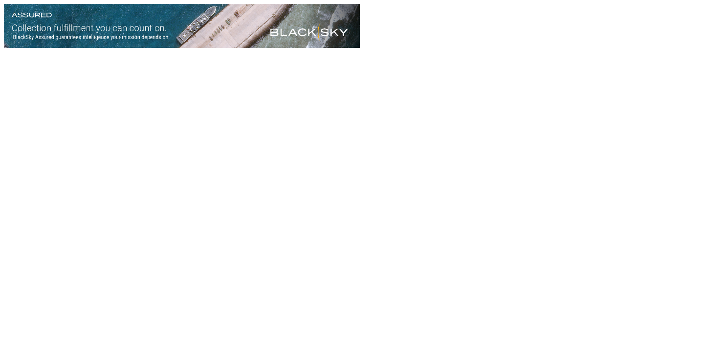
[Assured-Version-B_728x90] (182, 45)
